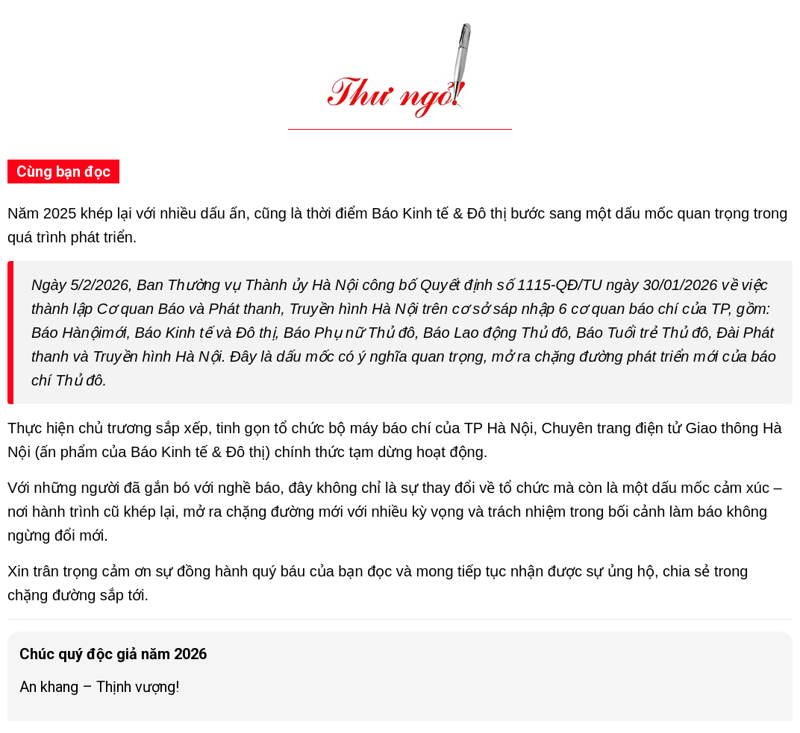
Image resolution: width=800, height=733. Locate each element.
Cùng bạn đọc (63, 171)
